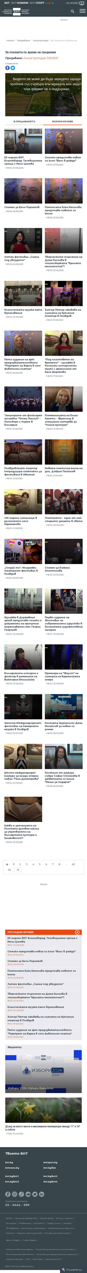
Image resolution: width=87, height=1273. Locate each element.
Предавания (23, 40)
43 (73, 864)
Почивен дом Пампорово (57, 1233)
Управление (25, 1223)
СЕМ (28, 1259)
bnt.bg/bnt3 (50, 1176)
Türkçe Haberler (29, 1240)
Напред (67, 1223)
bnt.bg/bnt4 (51, 1181)
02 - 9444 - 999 (17, 1205)
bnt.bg (9, 1162)
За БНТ (9, 1218)
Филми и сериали (64, 1218)
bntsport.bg (50, 1162)
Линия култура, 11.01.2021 (40, 58)
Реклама (64, 20)
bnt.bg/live (50, 1168)
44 (9, 869)
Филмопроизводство (26, 1218)
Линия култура (40, 40)
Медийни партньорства (29, 1233)
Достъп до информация (33, 1228)
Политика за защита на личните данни (55, 1249)
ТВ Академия (12, 1228)
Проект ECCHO (53, 1259)
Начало (10, 40)
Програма (11, 1223)
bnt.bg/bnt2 (12, 1181)
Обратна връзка (14, 1259)
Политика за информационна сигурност (56, 1254)
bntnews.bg (12, 1168)
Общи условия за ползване (19, 1249)
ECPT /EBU (37, 1259)
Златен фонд (46, 1218)
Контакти (38, 1223)
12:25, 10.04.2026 (15, 1133)
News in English (13, 1240)
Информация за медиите (60, 1228)
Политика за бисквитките (19, 1254)
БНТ (7, 3)
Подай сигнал (53, 1223)
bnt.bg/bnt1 (12, 1176)
